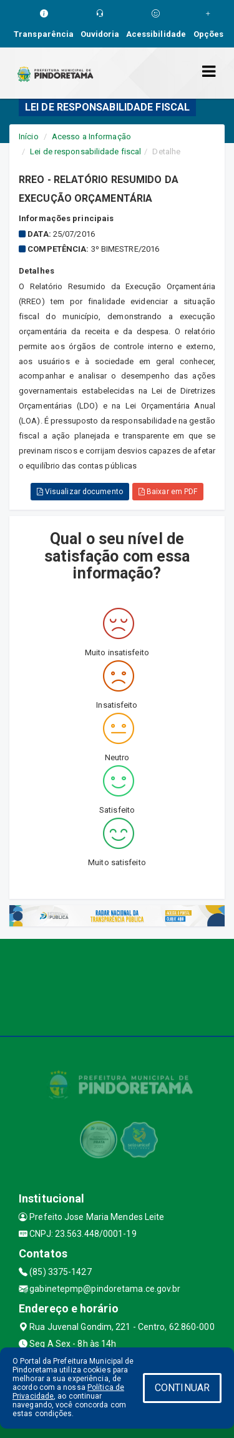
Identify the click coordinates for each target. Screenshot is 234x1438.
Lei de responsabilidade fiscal (85, 151)
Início (29, 136)
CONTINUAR (182, 1388)
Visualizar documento (80, 491)
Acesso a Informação (91, 136)
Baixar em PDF (168, 491)
